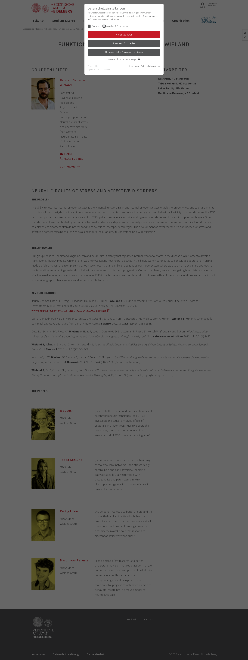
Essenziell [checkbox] (96, 26)
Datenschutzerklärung (150, 66)
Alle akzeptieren (124, 34)
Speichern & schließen (124, 43)
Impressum (134, 66)
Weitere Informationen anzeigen (124, 59)
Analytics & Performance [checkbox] (117, 26)
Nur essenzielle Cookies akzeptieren (124, 52)
